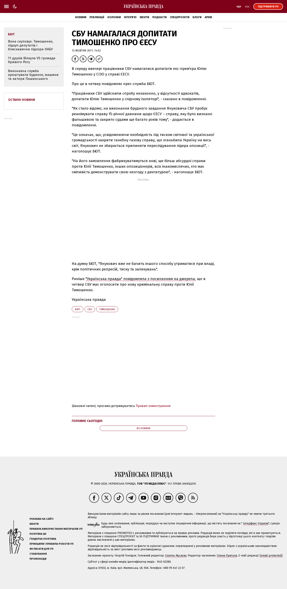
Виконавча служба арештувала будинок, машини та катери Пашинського (33, 75)
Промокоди (37, 558)
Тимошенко (107, 309)
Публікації (96, 17)
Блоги (197, 17)
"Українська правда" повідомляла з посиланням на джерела (140, 278)
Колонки (114, 17)
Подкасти (159, 17)
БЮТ (77, 309)
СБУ (89, 309)
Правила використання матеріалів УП (56, 528)
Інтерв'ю (130, 17)
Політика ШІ (37, 533)
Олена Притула (227, 555)
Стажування (38, 553)
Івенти (144, 17)
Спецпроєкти (179, 17)
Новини (80, 17)
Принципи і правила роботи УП (51, 543)
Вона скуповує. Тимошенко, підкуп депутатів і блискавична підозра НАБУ (30, 45)
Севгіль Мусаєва (175, 555)
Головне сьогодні (87, 421)
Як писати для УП (41, 548)
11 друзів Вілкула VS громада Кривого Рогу (31, 60)
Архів (208, 17)
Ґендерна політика (42, 538)
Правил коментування (153, 406)
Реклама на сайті (41, 518)
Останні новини (21, 100)
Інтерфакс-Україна (255, 523)
